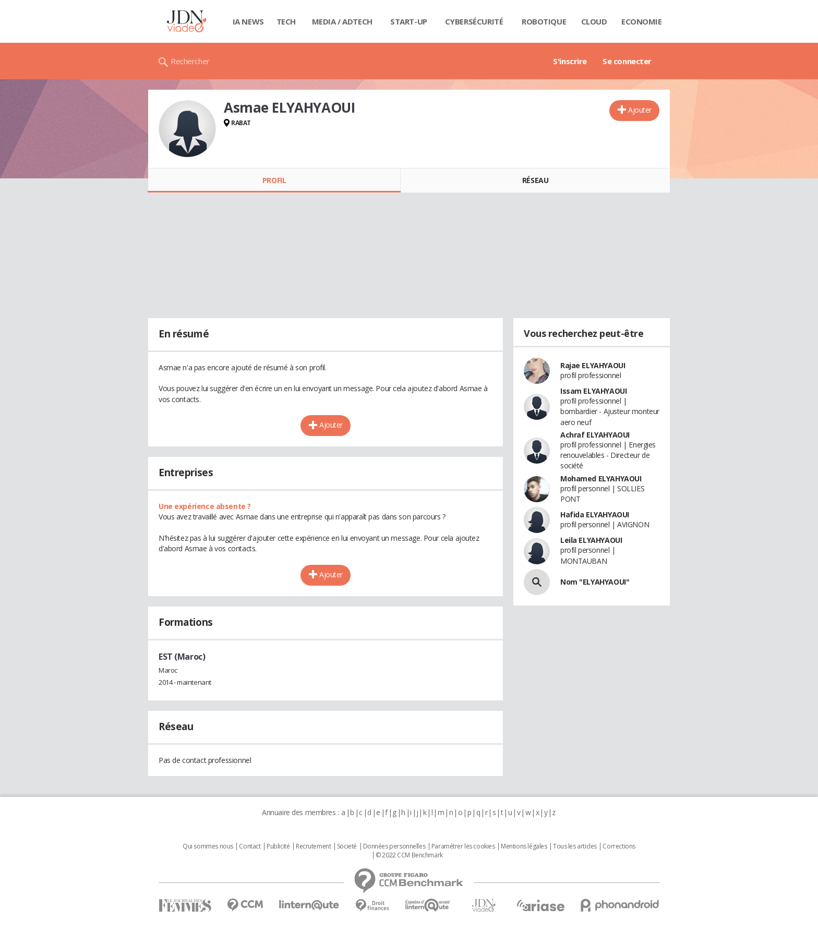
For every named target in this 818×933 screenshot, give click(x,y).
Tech (286, 21)
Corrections (619, 846)
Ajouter (640, 110)
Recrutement (313, 846)
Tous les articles (575, 846)
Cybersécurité (474, 21)
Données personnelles (394, 846)
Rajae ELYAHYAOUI (592, 365)
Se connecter (627, 61)
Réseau (535, 180)
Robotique (544, 21)
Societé (347, 846)
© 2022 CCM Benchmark (409, 855)
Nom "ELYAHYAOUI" (594, 582)
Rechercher (190, 61)
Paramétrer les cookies (463, 846)
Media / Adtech (342, 21)
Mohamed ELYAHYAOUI (600, 478)
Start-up (408, 21)
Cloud (594, 21)
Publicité (278, 846)
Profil (274, 180)
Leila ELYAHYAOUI (591, 540)
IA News (248, 21)
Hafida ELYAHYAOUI (594, 514)
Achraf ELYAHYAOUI (595, 435)
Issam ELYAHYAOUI (593, 391)
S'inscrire (570, 61)
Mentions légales (524, 846)
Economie (641, 21)
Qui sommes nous (208, 846)
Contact (249, 846)
